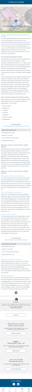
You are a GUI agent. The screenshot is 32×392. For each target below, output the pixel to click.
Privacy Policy (14, 387)
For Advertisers (21, 387)
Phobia (16, 31)
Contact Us (7, 387)
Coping (16, 23)
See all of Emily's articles (16, 307)
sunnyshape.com (20, 306)
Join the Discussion (16, 369)
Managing (2, 31)
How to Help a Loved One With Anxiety (16, 240)
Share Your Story (16, 333)
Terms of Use (28, 387)
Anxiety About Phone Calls (8, 132)
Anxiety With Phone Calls (8, 140)
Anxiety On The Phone (7, 135)
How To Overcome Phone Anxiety (10, 138)
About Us (2, 387)
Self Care (29, 31)
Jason (16, 302)
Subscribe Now (16, 350)
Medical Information (10, 31)
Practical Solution (23, 31)
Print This (16, 315)
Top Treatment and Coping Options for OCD (16, 126)
